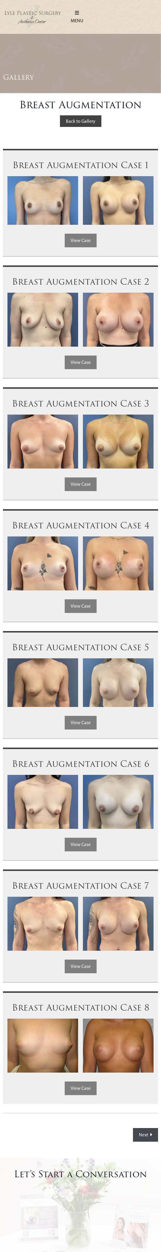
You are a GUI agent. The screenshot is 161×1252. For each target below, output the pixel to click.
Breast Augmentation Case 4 (80, 526)
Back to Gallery (80, 121)
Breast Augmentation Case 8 (80, 1008)
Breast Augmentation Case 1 (80, 165)
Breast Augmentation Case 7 (80, 886)
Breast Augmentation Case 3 (80, 404)
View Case (81, 240)
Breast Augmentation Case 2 (80, 282)
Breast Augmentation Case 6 (80, 764)
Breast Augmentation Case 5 (80, 647)
